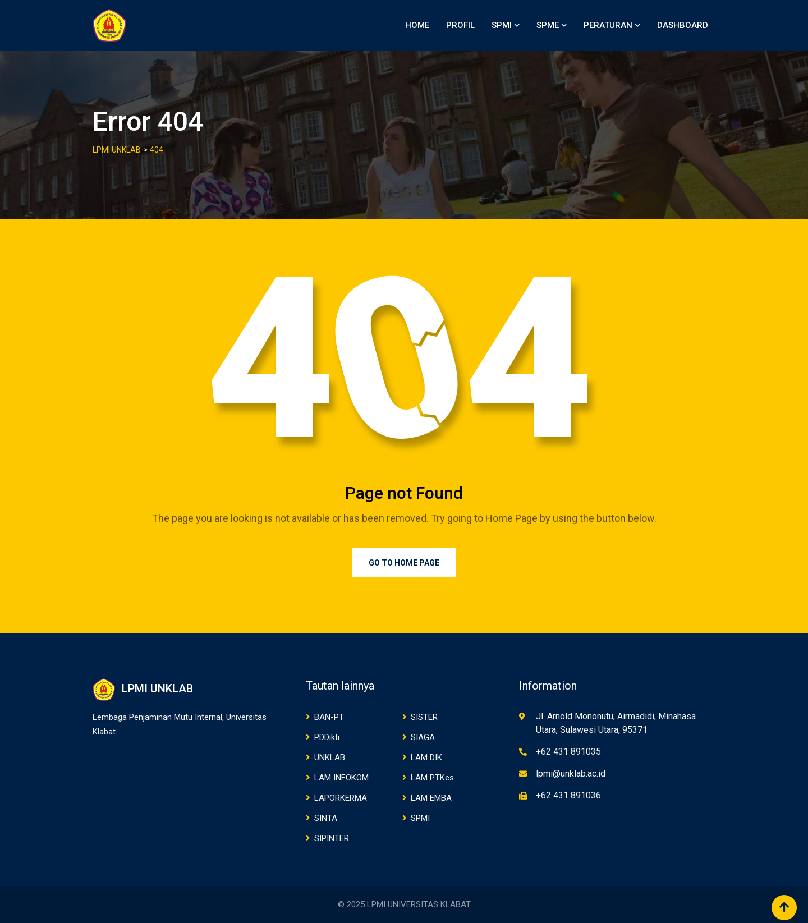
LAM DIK (426, 757)
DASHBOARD (682, 25)
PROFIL (460, 25)
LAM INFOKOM (341, 778)
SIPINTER (331, 838)
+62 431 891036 (568, 795)
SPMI (502, 25)
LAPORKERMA (340, 798)
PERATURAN (608, 25)
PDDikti (326, 737)
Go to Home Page (404, 562)
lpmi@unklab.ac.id (570, 773)
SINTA (325, 818)
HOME (417, 25)
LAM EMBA (431, 798)
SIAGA (423, 737)
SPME (547, 25)
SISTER (424, 717)
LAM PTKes (432, 778)
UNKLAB (329, 757)
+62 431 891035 (568, 751)
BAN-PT (329, 717)
